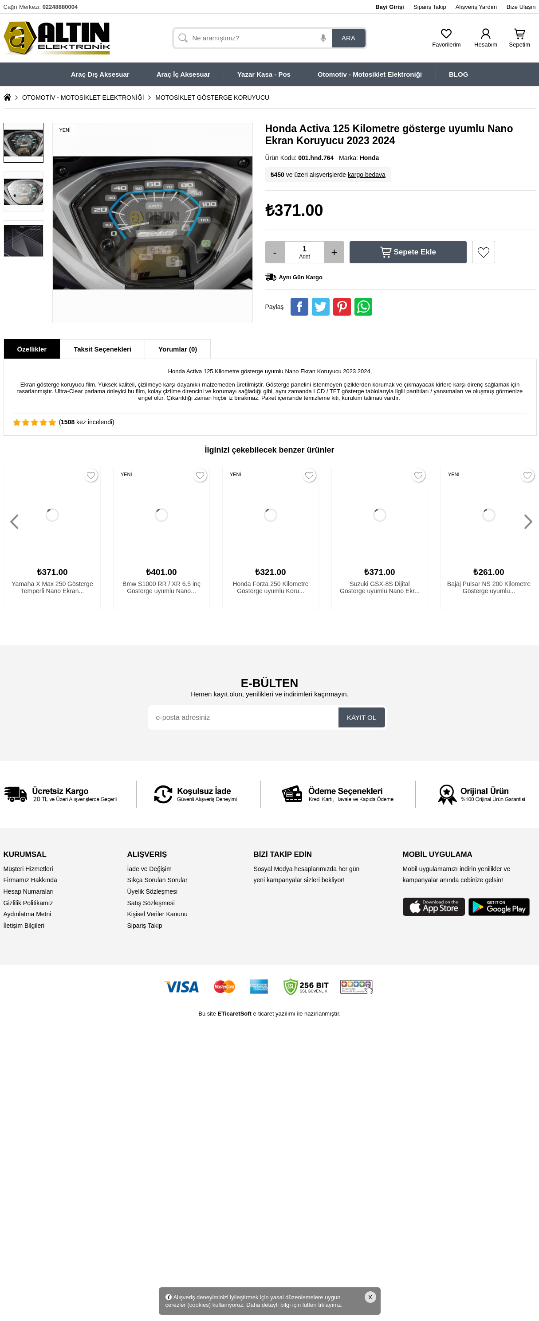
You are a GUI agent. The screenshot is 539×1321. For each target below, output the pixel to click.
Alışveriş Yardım (476, 7)
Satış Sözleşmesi (151, 903)
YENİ (126, 474)
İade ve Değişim (149, 868)
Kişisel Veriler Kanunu (157, 914)
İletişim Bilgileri (24, 925)
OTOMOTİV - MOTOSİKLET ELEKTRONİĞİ (83, 97)
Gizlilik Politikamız (28, 903)
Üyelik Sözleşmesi (152, 891)
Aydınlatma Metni (27, 914)
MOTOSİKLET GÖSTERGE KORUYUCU (212, 97)
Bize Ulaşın (521, 7)
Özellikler (32, 349)
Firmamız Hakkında (30, 879)
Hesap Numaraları (29, 891)
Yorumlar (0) (177, 349)
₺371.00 (294, 210)
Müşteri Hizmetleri (28, 868)
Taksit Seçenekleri (102, 349)
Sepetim (519, 42)
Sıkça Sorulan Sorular (157, 879)
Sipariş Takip (429, 7)
